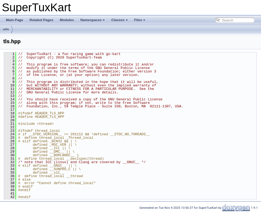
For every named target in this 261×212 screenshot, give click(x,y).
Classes (119, 20)
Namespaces (92, 20)
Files (140, 20)
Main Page (14, 20)
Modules (67, 20)
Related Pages (41, 20)
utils (6, 29)
